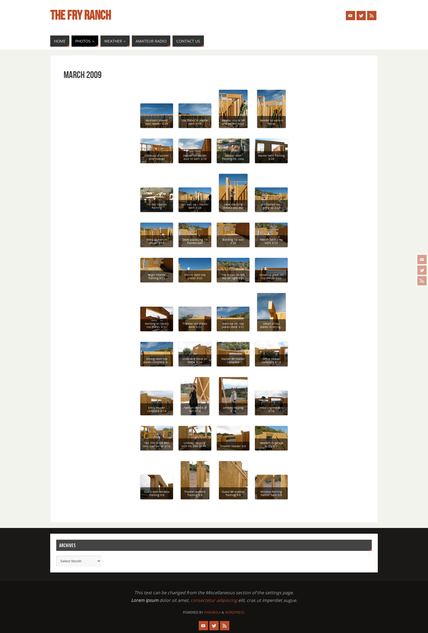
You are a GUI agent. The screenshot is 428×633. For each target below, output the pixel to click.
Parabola (212, 612)
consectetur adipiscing (214, 600)
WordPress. (235, 612)
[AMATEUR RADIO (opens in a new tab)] (151, 41)
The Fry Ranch (80, 15)
